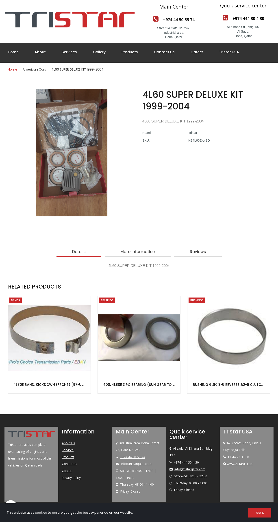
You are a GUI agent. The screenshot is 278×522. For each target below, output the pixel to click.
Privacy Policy (72, 477)
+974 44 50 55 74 (132, 457)
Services (69, 52)
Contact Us (164, 52)
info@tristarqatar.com (136, 464)
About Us (68, 443)
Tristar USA (229, 52)
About (40, 52)
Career (197, 52)
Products (130, 52)
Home (13, 52)
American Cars (34, 69)
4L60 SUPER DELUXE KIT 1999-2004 (77, 69)
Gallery (99, 52)
